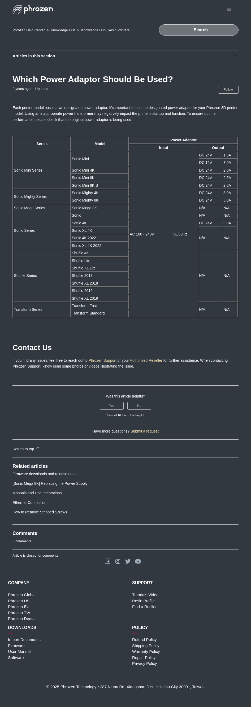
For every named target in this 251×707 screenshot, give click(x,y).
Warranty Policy (146, 651)
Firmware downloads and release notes (44, 474)
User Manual (19, 651)
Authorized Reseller (146, 360)
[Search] (198, 30)
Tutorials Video (145, 594)
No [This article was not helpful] (139, 406)
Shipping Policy (145, 645)
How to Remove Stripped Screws (39, 512)
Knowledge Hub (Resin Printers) (106, 30)
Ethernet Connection (29, 502)
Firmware (16, 645)
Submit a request (145, 431)
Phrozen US (18, 601)
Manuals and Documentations (37, 493)
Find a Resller (144, 606)
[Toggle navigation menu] (229, 9)
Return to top (26, 448)
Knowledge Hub (63, 30)
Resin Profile (143, 601)
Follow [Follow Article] (228, 89)
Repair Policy (143, 657)
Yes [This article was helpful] (111, 406)
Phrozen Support (102, 360)
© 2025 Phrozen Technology (71, 686)
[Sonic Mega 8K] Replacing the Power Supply (50, 483)
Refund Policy (144, 639)
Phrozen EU (18, 606)
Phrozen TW (19, 612)
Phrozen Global (21, 594)
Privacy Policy (144, 663)
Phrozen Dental (21, 618)
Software (16, 657)
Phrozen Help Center (28, 30)
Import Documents (24, 639)
